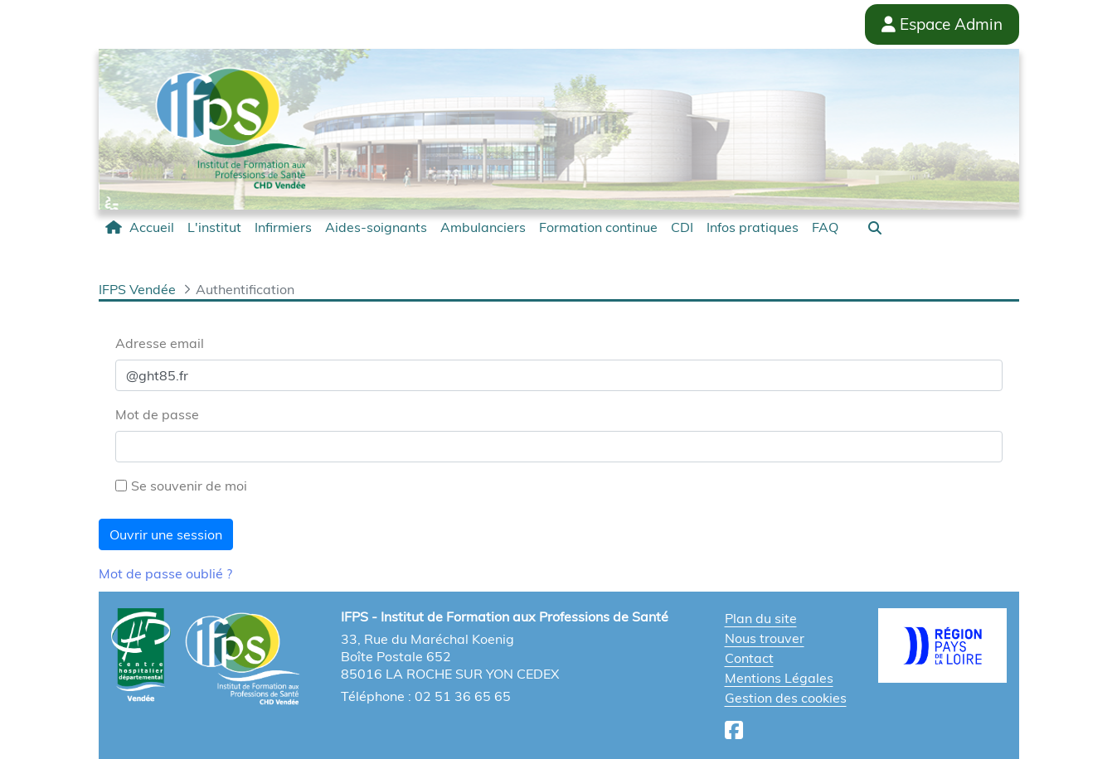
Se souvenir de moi (181, 485)
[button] (875, 228)
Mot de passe (157, 414)
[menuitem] (140, 227)
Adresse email (159, 343)
